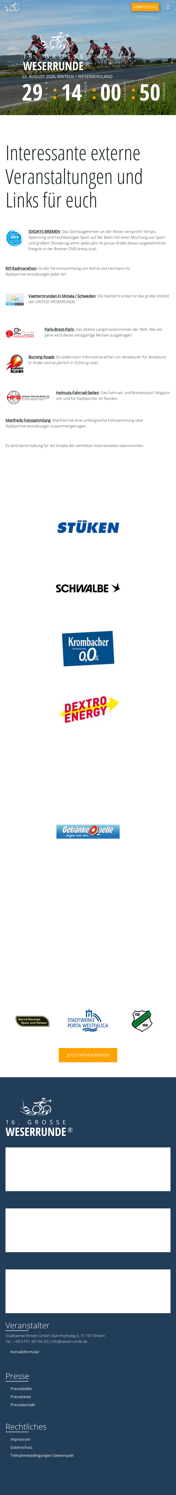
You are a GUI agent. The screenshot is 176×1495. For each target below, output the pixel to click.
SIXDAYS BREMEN (44, 231)
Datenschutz (21, 1447)
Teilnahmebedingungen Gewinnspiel (42, 1455)
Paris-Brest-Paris (59, 329)
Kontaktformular (25, 1351)
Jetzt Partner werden (88, 1055)
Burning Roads (41, 357)
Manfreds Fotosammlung (28, 420)
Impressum (20, 1439)
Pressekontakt (23, 1404)
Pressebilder (21, 1388)
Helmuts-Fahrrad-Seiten (77, 392)
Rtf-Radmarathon (21, 268)
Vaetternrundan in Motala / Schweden (62, 296)
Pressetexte (21, 1396)
